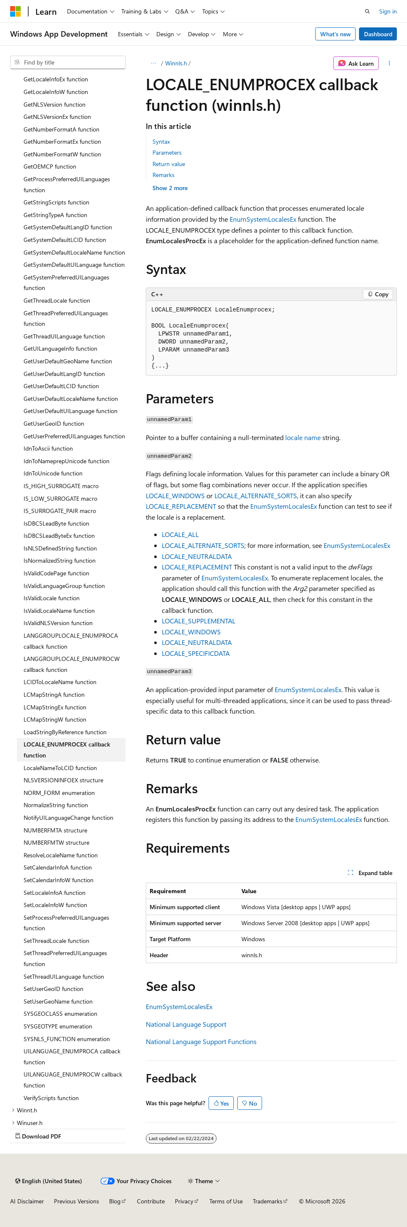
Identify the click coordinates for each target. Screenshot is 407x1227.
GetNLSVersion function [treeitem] (55, 104)
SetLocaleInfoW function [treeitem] (55, 905)
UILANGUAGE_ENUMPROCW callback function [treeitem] (73, 1079)
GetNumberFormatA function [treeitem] (61, 129)
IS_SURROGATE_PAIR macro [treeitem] (60, 511)
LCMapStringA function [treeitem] (54, 694)
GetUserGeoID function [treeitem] (54, 423)
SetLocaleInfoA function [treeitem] (55, 893)
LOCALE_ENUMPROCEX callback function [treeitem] (67, 749)
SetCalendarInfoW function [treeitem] (59, 880)
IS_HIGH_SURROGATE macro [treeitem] (61, 486)
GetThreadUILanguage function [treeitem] (64, 336)
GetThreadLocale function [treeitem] (57, 300)
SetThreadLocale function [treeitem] (56, 941)
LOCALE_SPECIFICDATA (196, 653)
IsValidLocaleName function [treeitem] (59, 611)
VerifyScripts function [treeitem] (51, 1098)
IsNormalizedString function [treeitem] (60, 560)
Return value (169, 164)
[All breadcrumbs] (153, 63)
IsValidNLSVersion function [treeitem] (58, 623)
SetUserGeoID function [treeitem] (53, 989)
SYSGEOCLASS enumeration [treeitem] (60, 1014)
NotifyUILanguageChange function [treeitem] (68, 818)
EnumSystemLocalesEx (263, 219)
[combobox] (68, 62)
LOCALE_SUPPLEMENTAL (199, 620)
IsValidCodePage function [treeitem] (56, 573)
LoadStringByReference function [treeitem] (65, 732)
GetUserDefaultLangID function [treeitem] (64, 374)
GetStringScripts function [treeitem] (56, 202)
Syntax (161, 141)
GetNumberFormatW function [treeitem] (62, 154)
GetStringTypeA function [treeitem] (55, 215)
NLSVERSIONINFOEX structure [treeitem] (63, 780)
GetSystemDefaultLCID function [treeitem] (65, 240)
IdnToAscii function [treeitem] (48, 448)
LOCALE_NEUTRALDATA (197, 556)
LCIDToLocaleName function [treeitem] (60, 682)
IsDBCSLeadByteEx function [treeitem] (59, 536)
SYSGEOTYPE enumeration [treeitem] (58, 1026)
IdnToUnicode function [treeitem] (53, 473)
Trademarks (267, 1201)
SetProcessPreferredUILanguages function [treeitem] (66, 922)
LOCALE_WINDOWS (175, 495)
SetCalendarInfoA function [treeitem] (58, 867)
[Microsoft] (15, 11)
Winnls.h (176, 63)
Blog (114, 1201)
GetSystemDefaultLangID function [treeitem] (68, 227)
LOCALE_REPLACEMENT (181, 506)
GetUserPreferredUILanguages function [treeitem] (74, 436)
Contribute (151, 1201)
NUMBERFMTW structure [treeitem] (56, 842)
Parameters (167, 152)
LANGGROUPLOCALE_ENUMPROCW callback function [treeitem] (72, 664)
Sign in (388, 11)
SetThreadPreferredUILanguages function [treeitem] (65, 958)
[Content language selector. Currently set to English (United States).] (48, 1181)
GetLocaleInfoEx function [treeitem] (56, 79)
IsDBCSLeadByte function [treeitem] (56, 523)
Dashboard (378, 34)
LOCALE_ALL (180, 534)
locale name (303, 437)
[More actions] (389, 63)
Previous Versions (76, 1201)
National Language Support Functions (201, 1041)
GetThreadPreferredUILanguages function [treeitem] (66, 318)
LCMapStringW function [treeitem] (55, 719)
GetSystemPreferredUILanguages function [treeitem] (66, 282)
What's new (335, 34)
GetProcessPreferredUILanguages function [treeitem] (67, 184)
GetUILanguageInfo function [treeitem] (60, 348)
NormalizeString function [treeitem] (56, 805)
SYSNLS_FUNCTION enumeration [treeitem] (67, 1039)
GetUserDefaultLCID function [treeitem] (61, 386)
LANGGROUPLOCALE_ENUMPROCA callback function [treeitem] (71, 640)
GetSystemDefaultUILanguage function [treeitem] (74, 264)
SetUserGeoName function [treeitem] (58, 1001)
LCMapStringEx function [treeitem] (55, 707)
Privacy (184, 1201)
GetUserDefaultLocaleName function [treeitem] (71, 399)
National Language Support (186, 1024)
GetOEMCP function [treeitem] (50, 166)
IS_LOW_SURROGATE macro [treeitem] (60, 498)
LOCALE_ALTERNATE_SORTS (255, 495)
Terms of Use (226, 1201)
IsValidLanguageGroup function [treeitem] (64, 586)
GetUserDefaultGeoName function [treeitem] (68, 361)
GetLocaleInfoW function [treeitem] (56, 92)
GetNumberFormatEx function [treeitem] (62, 141)
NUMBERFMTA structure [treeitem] (55, 830)
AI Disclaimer (27, 1201)
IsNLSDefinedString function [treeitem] (60, 548)
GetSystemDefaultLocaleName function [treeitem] (74, 252)
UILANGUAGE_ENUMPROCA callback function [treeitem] (72, 1056)
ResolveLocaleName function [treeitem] (61, 855)
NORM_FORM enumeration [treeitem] (59, 793)
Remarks (163, 175)
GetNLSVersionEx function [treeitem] (57, 117)
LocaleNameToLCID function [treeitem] (60, 768)
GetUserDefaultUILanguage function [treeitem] (71, 411)
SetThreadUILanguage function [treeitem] (64, 976)
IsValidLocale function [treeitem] (52, 598)
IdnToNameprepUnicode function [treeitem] (67, 461)
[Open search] (367, 11)
